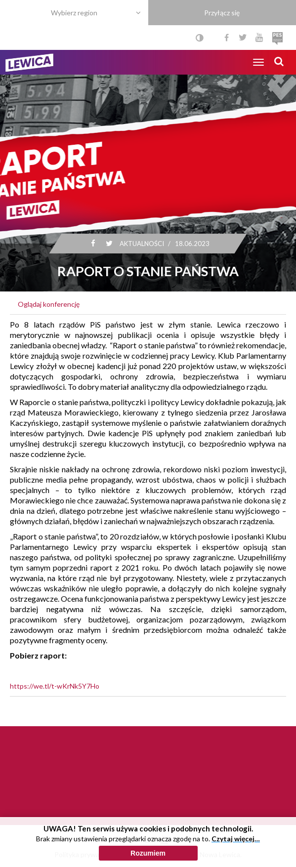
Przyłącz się (222, 12)
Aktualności (141, 244)
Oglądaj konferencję (49, 304)
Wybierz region (74, 12)
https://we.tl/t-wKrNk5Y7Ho (54, 686)
